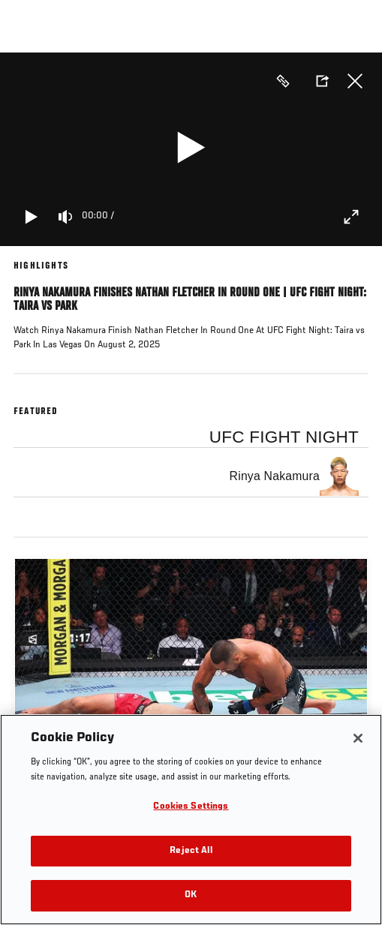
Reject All (191, 851)
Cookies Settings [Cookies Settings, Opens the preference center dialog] (190, 807)
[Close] (357, 738)
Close (354, 81)
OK (191, 895)
